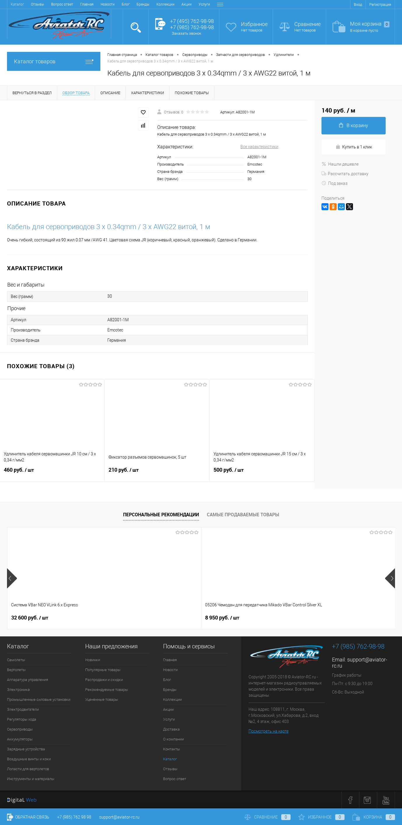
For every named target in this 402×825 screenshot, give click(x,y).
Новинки (92, 660)
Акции (117, 4)
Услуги (135, 4)
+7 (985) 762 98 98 (74, 817)
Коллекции (96, 4)
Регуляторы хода (21, 719)
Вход (358, 4)
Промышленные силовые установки (38, 699)
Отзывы (170, 769)
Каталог (170, 759)
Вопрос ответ (174, 779)
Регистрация (380, 4)
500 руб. (262, 473)
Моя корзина (369, 24)
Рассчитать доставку (344, 173)
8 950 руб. (125, 618)
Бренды (73, 4)
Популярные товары (102, 670)
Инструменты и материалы (30, 779)
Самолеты (16, 660)
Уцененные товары (101, 699)
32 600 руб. (29, 618)
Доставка (155, 4)
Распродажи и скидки (104, 679)
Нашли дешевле (340, 164)
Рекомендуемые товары (106, 689)
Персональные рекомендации (161, 514)
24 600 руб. (223, 618)
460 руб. (52, 473)
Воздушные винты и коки (29, 759)
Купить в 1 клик (353, 146)
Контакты (205, 4)
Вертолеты (16, 670)
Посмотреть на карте (269, 731)
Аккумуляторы (20, 739)
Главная (17, 4)
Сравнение (307, 24)
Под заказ (334, 183)
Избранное (254, 24)
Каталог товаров (53, 61)
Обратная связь (28, 817)
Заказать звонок (186, 33)
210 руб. (157, 473)
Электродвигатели (23, 709)
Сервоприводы (20, 729)
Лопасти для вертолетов (28, 769)
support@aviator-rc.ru (119, 817)
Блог (56, 4)
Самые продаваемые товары (243, 514)
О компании (180, 4)
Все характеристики (259, 146)
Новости (38, 4)
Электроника (18, 689)
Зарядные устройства (26, 749)
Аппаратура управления (27, 679)
